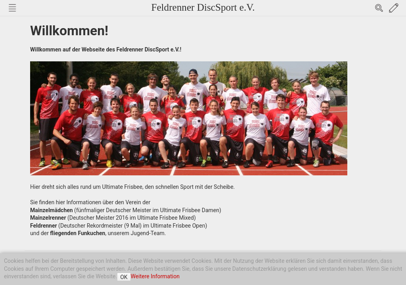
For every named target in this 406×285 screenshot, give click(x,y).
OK (123, 277)
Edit (394, 8)
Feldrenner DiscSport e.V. (203, 7)
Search (379, 8)
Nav (12, 8)
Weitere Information (155, 276)
